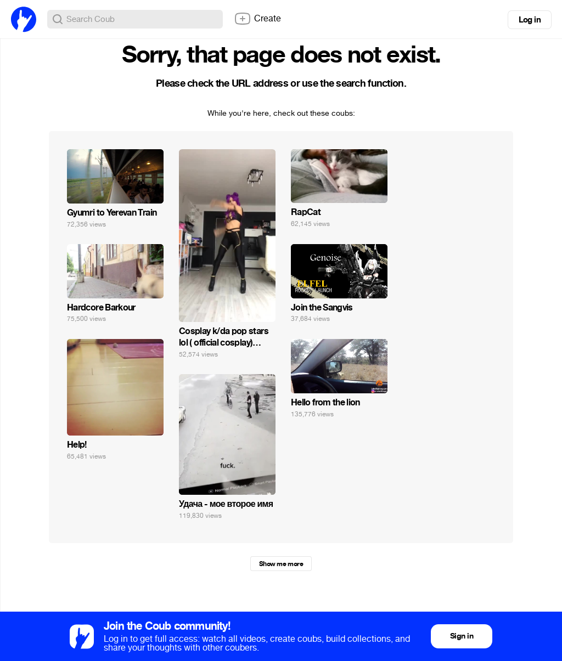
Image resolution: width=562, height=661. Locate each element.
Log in (530, 19)
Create (257, 18)
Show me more (281, 564)
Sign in (461, 636)
